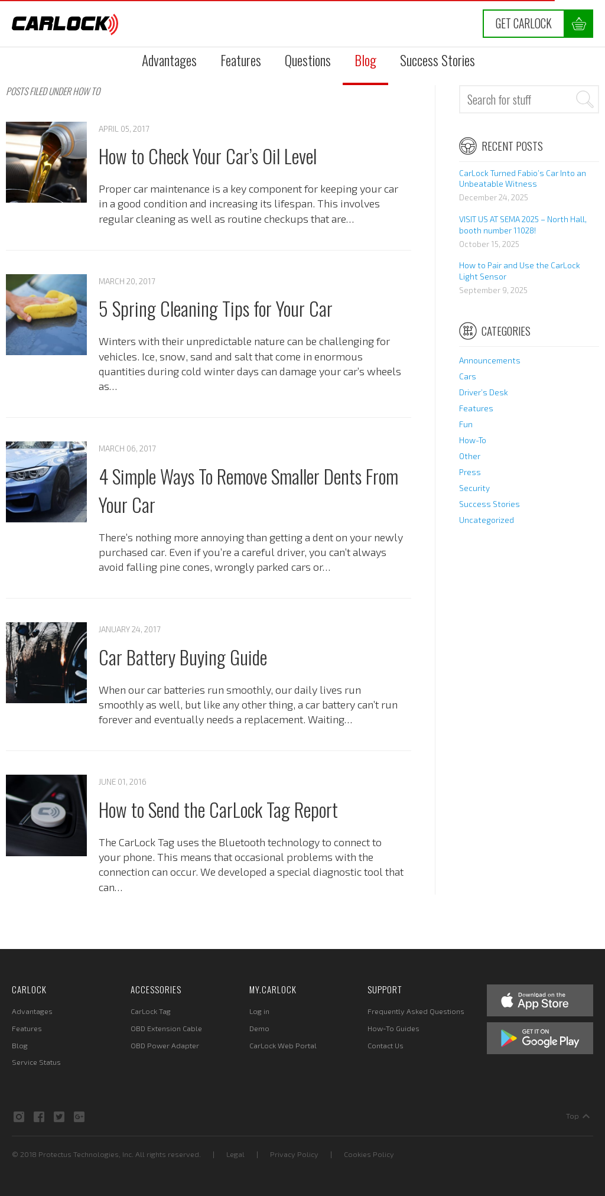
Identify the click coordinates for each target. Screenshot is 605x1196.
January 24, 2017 (130, 629)
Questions (308, 60)
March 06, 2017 (127, 448)
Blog (365, 60)
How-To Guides (393, 1028)
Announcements (490, 360)
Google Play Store (540, 1038)
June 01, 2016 (123, 781)
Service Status (36, 1062)
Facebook (39, 1117)
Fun (466, 424)
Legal (235, 1154)
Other (469, 456)
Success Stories (437, 60)
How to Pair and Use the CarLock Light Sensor (519, 271)
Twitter (59, 1117)
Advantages (169, 60)
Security (474, 488)
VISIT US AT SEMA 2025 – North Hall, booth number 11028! (523, 224)
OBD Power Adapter (165, 1045)
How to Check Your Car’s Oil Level (208, 155)
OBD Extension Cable (166, 1028)
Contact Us (385, 1045)
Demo (259, 1028)
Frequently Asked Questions (415, 1011)
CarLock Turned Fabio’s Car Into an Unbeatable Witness (522, 178)
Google (79, 1117)
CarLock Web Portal (283, 1045)
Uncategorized (486, 520)
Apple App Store (540, 1000)
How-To (472, 440)
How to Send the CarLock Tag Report (218, 809)
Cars (467, 376)
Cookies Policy (369, 1154)
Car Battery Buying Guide (183, 656)
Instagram (19, 1117)
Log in (259, 1011)
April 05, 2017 (124, 129)
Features (240, 60)
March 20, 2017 (127, 281)
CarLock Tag (151, 1011)
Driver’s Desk (483, 392)
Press (470, 472)
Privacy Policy (294, 1154)
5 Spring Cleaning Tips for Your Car (216, 308)
